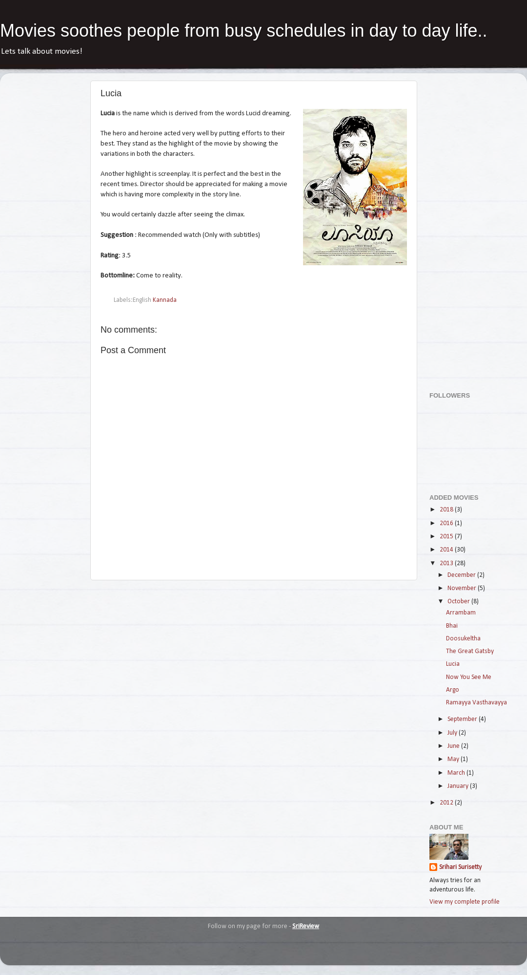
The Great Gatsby (470, 651)
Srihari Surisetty (460, 867)
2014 (447, 550)
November (462, 588)
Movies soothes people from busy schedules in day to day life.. (243, 31)
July (453, 733)
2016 (447, 523)
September (463, 719)
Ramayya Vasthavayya (476, 702)
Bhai (452, 626)
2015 (447, 536)
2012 (447, 803)
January (458, 786)
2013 (447, 563)
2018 (447, 510)
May (454, 759)
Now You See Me (468, 677)
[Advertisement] (468, 227)
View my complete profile (464, 902)
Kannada (165, 300)
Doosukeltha (463, 639)
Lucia (453, 664)
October (459, 601)
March (456, 773)
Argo (452, 690)
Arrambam (461, 613)
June (454, 746)
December (462, 575)
